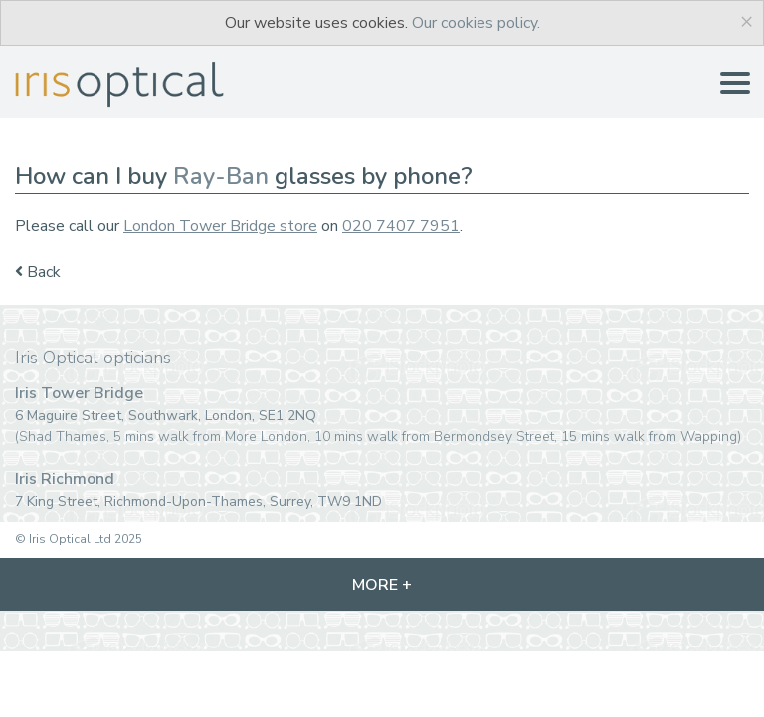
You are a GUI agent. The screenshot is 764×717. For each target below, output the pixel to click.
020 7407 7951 (401, 226)
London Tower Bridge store (220, 226)
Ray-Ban (221, 176)
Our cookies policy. (476, 23)
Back (38, 272)
